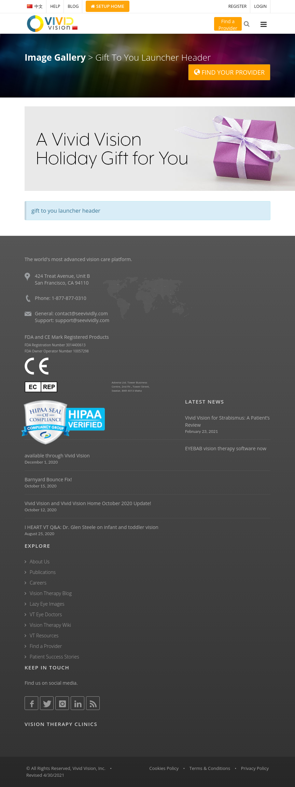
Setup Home (107, 6)
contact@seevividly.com (81, 313)
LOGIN (260, 6)
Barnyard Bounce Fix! (48, 479)
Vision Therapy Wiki (50, 625)
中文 (35, 6)
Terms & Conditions (209, 768)
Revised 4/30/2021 (45, 775)
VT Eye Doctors (46, 614)
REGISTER (237, 6)
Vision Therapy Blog (51, 593)
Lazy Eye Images (47, 604)
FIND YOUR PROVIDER (229, 72)
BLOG (73, 6)
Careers (38, 582)
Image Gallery (55, 57)
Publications (43, 572)
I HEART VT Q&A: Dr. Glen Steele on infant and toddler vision (91, 527)
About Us (40, 561)
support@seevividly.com (82, 320)
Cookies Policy (164, 768)
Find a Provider (46, 646)
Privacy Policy (255, 768)
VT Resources (44, 635)
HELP (55, 6)
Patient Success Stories (54, 656)
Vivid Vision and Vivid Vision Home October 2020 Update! (88, 503)
